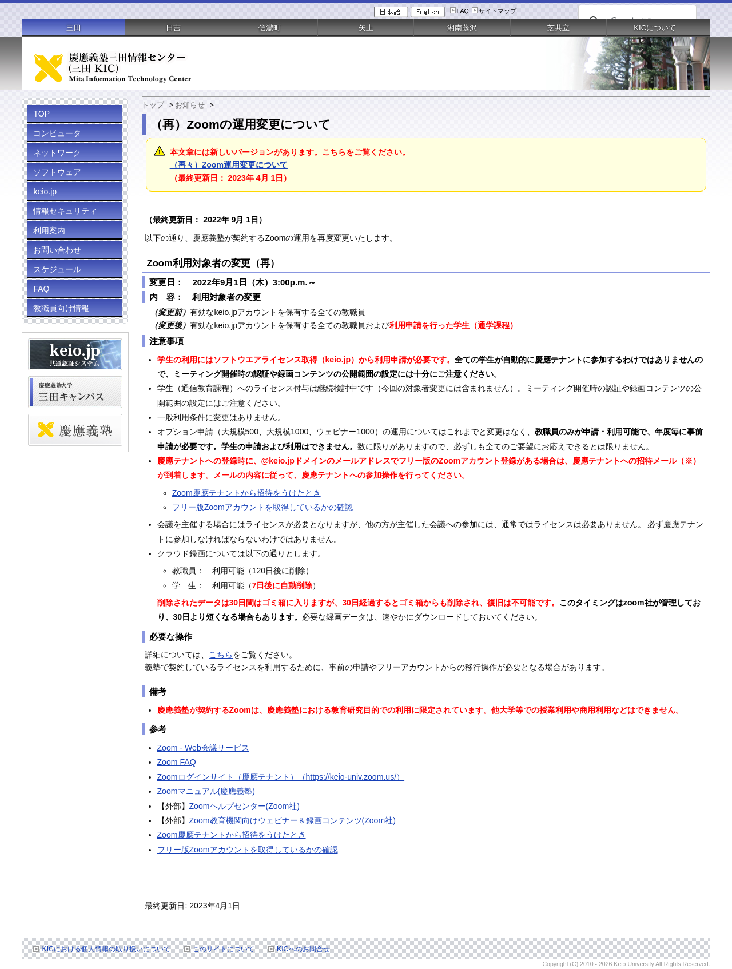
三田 (73, 27)
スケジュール (57, 269)
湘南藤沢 (462, 27)
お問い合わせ (57, 249)
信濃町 (269, 27)
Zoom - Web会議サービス (203, 747)
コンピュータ (57, 133)
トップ (153, 105)
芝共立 (558, 27)
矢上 (366, 27)
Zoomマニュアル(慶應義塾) (206, 791)
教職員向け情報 (61, 308)
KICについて (655, 27)
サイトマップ (497, 10)
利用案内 (49, 230)
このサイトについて (223, 949)
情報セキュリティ (65, 211)
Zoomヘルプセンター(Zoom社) (244, 806)
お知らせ (190, 105)
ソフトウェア (57, 172)
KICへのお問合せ (303, 949)
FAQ (463, 10)
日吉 (173, 27)
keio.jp (45, 191)
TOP (41, 113)
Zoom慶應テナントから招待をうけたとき (246, 492)
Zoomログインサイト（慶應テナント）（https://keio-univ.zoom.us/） (281, 776)
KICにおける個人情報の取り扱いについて (106, 949)
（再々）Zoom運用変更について (229, 164)
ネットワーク (57, 152)
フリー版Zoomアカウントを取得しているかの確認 (262, 507)
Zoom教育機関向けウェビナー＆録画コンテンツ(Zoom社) (292, 820)
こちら (221, 654)
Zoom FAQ (176, 762)
